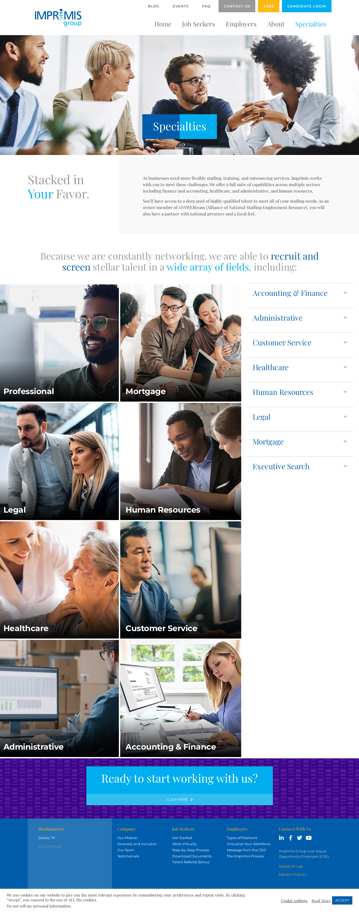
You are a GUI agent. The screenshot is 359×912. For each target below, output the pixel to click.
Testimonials (128, 856)
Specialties (310, 23)
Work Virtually (184, 844)
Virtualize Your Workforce (249, 844)
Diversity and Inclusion (137, 844)
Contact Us (237, 6)
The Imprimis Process (245, 856)
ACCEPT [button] (342, 900)
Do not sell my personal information (39, 906)
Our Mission (127, 838)
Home (162, 23)
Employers (241, 23)
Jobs (268, 6)
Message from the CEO (246, 850)
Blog (153, 6)
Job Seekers (198, 23)
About (276, 23)
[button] (300, 292)
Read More (321, 900)
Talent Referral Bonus (190, 862)
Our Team (125, 850)
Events (181, 6)
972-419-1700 (49, 847)
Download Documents (192, 856)
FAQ (206, 6)
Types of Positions (242, 838)
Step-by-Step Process (190, 850)
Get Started (182, 838)
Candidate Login (306, 6)
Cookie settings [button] (294, 900)
